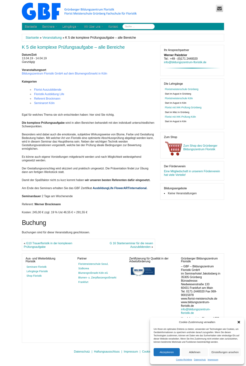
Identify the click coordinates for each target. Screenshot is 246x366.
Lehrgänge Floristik (37, 271)
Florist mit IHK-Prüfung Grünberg (183, 107)
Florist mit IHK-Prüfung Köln (180, 116)
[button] (239, 322)
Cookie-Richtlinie (184, 359)
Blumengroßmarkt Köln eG (93, 272)
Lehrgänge (70, 26)
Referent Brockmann (47, 98)
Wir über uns (93, 26)
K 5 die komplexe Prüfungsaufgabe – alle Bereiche (73, 47)
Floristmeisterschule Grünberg (182, 89)
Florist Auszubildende (47, 89)
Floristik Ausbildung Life (49, 94)
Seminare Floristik (36, 266)
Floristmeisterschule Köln (179, 98)
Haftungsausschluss (107, 351)
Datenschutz (200, 359)
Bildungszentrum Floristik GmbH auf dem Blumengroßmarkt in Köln (64, 73)
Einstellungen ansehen (225, 352)
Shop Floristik (34, 275)
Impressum (213, 359)
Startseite (31, 26)
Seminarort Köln (44, 103)
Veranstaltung (52, 37)
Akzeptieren (167, 352)
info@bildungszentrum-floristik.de (185, 62)
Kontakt (113, 26)
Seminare (49, 26)
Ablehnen (194, 352)
